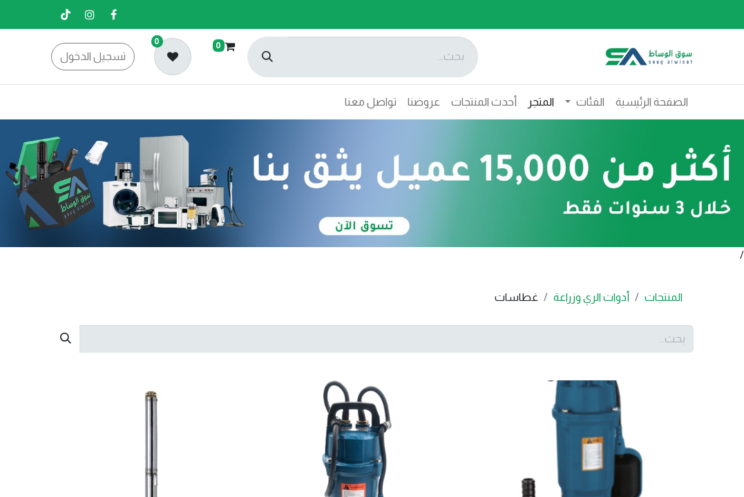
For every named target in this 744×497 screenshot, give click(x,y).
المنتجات (664, 297)
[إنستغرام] (90, 14)
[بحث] (267, 57)
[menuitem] (652, 102)
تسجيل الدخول (93, 56)
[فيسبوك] (114, 14)
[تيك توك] (66, 14)
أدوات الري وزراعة (591, 297)
